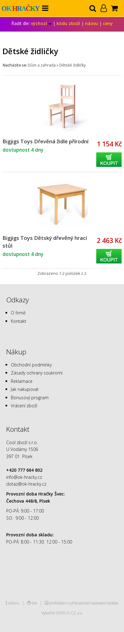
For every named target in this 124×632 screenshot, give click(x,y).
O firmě (18, 313)
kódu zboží (68, 23)
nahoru (13, 602)
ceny (108, 23)
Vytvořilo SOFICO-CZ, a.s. (62, 612)
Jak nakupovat (25, 389)
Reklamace (21, 381)
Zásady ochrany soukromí (36, 373)
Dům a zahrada (42, 65)
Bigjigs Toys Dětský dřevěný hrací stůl (44, 241)
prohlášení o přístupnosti (69, 602)
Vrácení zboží (24, 406)
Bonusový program (30, 397)
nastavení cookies (104, 602)
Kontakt (18, 321)
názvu (91, 23)
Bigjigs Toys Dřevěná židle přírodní (45, 141)
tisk (34, 602)
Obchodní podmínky (31, 365)
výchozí (41, 23)
